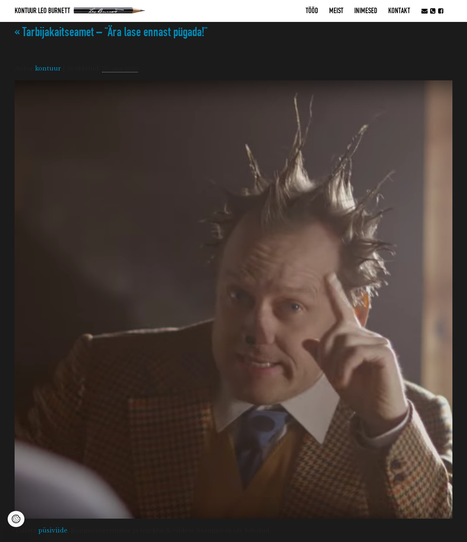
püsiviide (52, 530)
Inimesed (365, 11)
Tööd (312, 11)
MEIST (336, 11)
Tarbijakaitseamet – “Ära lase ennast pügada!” (111, 32)
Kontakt (399, 11)
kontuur (48, 68)
